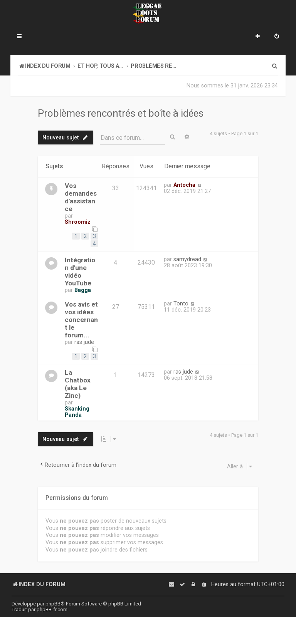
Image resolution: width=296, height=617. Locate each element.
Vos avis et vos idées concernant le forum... (81, 319)
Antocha (184, 185)
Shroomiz (78, 222)
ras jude (84, 342)
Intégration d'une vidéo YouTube (80, 271)
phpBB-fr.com (52, 609)
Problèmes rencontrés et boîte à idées (121, 113)
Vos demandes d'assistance (81, 197)
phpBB (53, 604)
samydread (187, 259)
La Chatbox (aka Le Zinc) (78, 384)
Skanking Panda (77, 412)
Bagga (82, 290)
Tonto (180, 303)
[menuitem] (276, 37)
